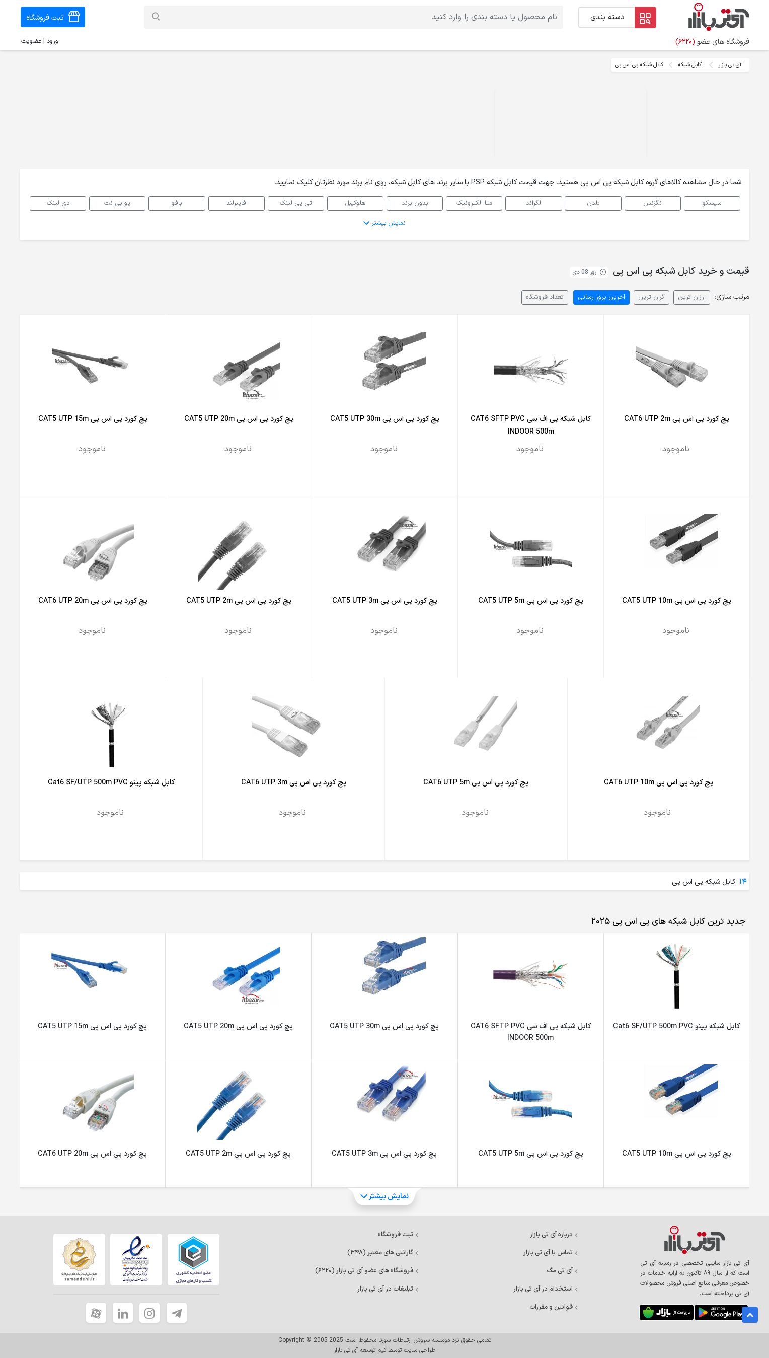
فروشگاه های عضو (712, 42)
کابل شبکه (690, 64)
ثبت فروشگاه (398, 1235)
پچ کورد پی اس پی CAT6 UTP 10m (658, 782)
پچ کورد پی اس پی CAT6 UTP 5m (475, 782)
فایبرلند (236, 203)
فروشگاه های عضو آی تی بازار (367, 1271)
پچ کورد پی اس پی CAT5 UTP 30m (384, 419)
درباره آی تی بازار (554, 1235)
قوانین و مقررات (553, 1307)
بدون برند (415, 203)
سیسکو (712, 203)
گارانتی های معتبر (383, 1253)
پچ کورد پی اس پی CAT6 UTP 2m (676, 419)
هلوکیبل (355, 203)
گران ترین (651, 297)
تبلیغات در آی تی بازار (388, 1289)
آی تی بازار (729, 64)
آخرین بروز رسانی (601, 297)
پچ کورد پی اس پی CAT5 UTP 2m (238, 601)
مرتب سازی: (731, 297)
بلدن (593, 203)
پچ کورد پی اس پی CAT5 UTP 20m (238, 419)
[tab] (666, 922)
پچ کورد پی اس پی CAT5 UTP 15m (92, 419)
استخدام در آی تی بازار (545, 1289)
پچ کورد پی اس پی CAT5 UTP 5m (530, 601)
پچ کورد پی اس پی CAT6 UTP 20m (92, 601)
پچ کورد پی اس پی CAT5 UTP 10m (676, 601)
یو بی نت (117, 203)
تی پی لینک (296, 203)
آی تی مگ (562, 1271)
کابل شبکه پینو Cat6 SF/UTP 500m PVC (111, 782)
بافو (177, 203)
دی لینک (58, 203)
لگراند (533, 203)
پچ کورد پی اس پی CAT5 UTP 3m (384, 601)
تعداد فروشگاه (545, 297)
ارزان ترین (692, 297)
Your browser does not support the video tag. (570, 124)
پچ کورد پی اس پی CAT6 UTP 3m (293, 782)
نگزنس (652, 203)
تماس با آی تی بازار (550, 1253)
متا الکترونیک (474, 203)
